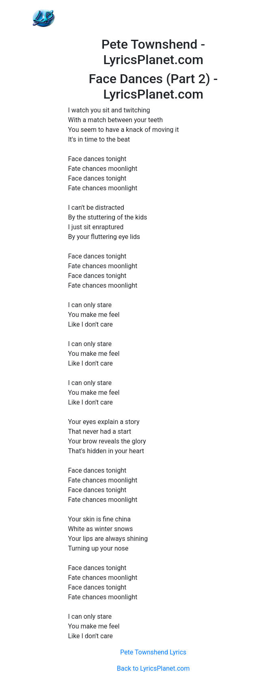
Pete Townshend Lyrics (153, 652)
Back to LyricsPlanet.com (153, 668)
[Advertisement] (153, 18)
